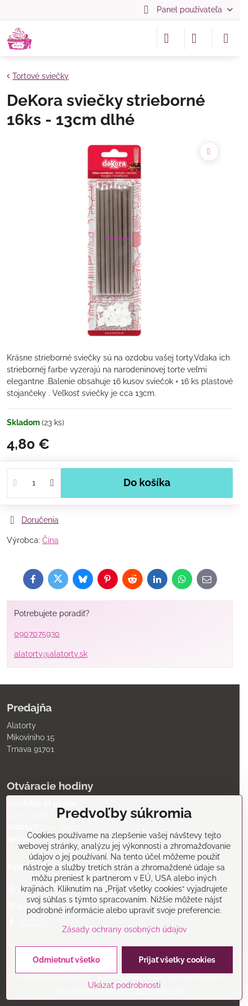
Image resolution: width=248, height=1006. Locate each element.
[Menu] (226, 38)
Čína (50, 540)
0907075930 (37, 633)
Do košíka (146, 482)
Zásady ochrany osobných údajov (124, 929)
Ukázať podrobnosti (124, 985)
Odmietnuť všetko (66, 959)
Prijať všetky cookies (177, 959)
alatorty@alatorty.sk (50, 653)
